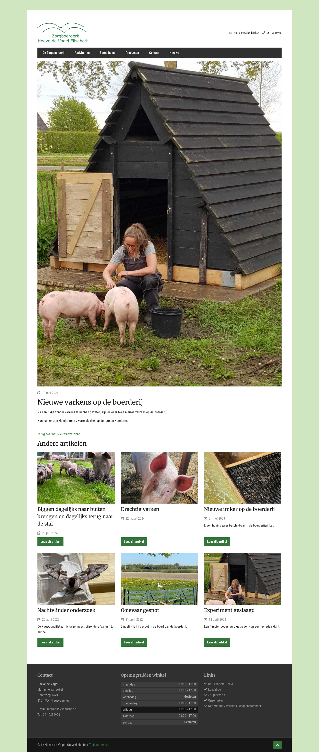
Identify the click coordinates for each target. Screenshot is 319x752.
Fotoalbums (107, 53)
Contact (154, 53)
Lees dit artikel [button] (50, 542)
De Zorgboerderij (53, 53)
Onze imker (215, 700)
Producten (132, 53)
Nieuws (174, 53)
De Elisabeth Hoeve (221, 684)
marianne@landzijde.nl (62, 709)
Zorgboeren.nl (217, 695)
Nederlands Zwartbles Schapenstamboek (235, 706)
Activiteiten (82, 53)
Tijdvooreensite (99, 745)
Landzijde (214, 689)
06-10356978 (51, 715)
